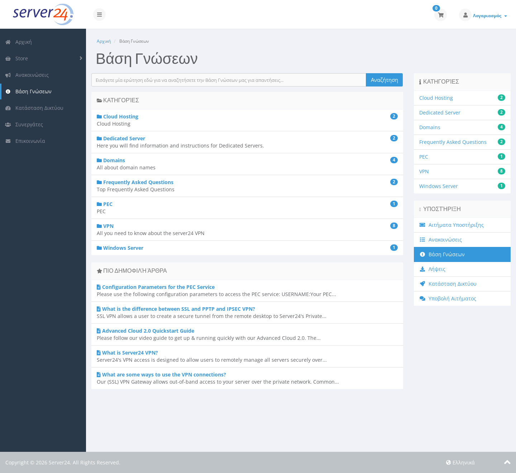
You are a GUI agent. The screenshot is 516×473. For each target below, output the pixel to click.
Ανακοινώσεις (27, 74)
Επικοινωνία (25, 140)
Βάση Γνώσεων (28, 91)
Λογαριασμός (490, 16)
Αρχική (18, 41)
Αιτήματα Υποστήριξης (451, 224)
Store (16, 58)
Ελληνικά (460, 462)
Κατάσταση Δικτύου (34, 107)
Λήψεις (432, 269)
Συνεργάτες (24, 124)
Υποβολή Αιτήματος (447, 298)
